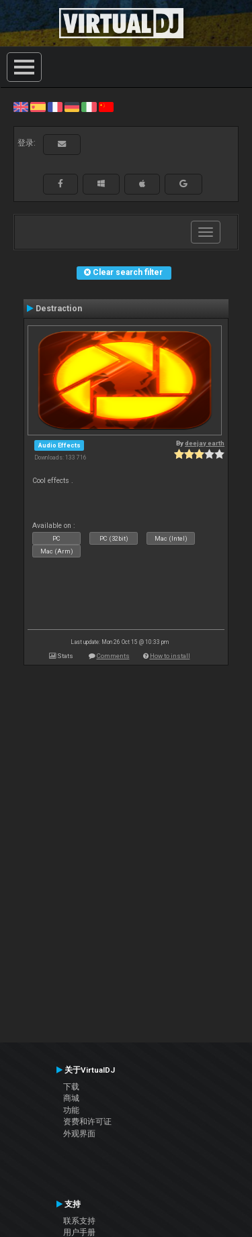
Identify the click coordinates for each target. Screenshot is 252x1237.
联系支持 (79, 1221)
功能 (71, 1110)
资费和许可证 (87, 1121)
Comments (113, 655)
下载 (71, 1086)
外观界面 (79, 1133)
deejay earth (204, 443)
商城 (71, 1098)
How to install (170, 655)
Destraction (59, 308)
